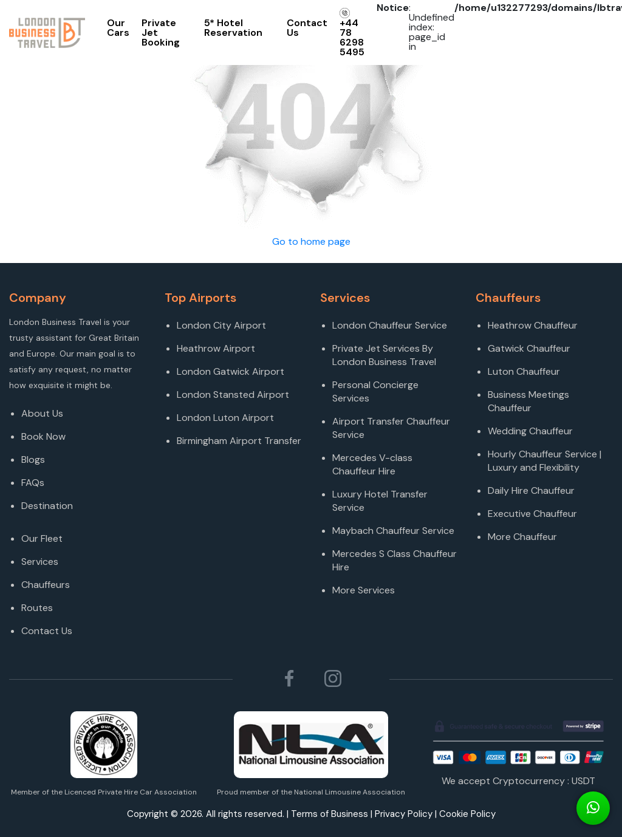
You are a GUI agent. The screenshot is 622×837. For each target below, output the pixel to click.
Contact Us (307, 27)
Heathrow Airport (216, 348)
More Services (363, 590)
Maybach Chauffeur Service (393, 530)
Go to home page (311, 241)
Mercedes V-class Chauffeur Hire (372, 464)
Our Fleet (42, 538)
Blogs (33, 459)
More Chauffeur (522, 536)
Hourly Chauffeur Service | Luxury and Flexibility (544, 461)
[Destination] (83, 522)
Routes (37, 607)
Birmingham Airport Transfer (239, 440)
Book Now (43, 436)
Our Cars (118, 27)
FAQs (32, 482)
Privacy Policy (403, 814)
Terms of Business (329, 814)
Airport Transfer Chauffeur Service (391, 428)
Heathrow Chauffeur (533, 325)
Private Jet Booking (161, 32)
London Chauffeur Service (389, 325)
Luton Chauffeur (524, 371)
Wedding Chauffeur (530, 431)
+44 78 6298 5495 (352, 33)
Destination (47, 505)
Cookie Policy (467, 814)
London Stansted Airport (233, 394)
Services (39, 561)
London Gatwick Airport (230, 371)
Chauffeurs (45, 584)
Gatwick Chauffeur (529, 348)
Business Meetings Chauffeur (528, 401)
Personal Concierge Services (375, 391)
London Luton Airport (225, 417)
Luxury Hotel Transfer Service (380, 501)
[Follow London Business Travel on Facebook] (289, 678)
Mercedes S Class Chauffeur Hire (394, 560)
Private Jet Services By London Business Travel (384, 355)
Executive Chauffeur (532, 513)
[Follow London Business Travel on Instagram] (332, 678)
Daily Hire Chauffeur (531, 490)
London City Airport (221, 325)
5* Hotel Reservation (233, 27)
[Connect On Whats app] (593, 808)
